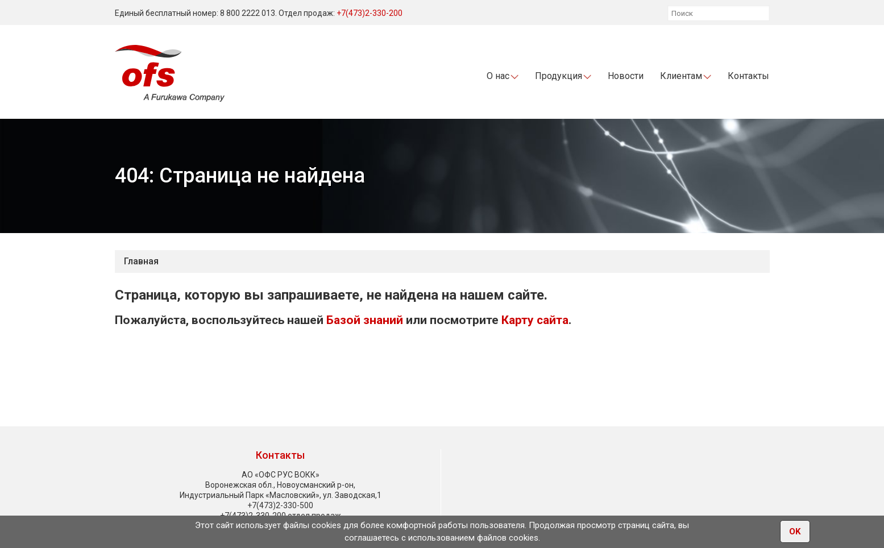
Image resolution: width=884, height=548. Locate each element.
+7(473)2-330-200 (369, 13)
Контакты (748, 75)
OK (795, 532)
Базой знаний (364, 320)
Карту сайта (534, 320)
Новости (626, 75)
